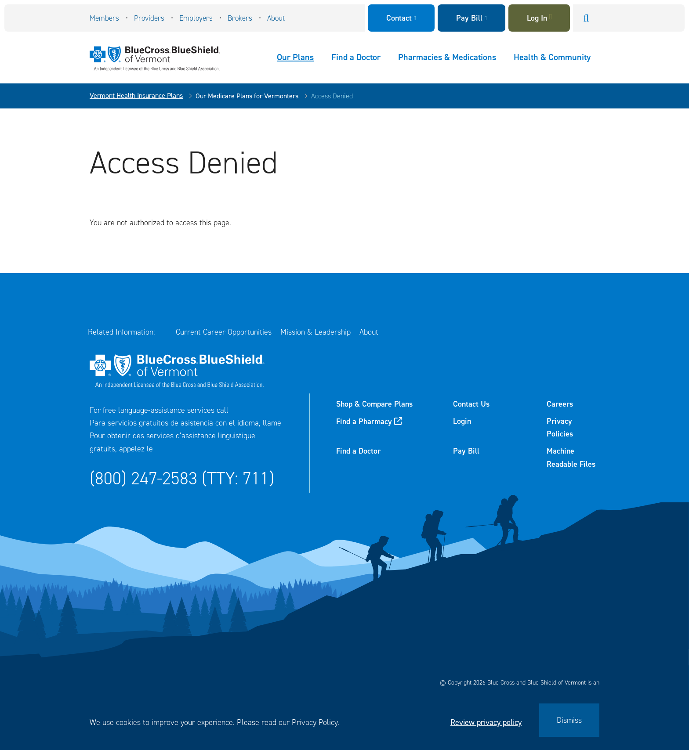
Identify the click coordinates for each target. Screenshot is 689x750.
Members (104, 18)
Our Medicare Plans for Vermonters (247, 96)
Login (462, 421)
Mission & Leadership (315, 332)
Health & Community (552, 57)
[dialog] (344, 720)
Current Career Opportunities (224, 332)
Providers (149, 18)
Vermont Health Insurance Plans (136, 95)
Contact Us (471, 404)
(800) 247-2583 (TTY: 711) (182, 478)
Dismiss (569, 720)
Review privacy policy (486, 722)
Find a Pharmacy (364, 421)
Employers (196, 18)
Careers (560, 404)
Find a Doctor (356, 57)
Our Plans (295, 57)
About (276, 18)
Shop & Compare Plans (374, 404)
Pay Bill (469, 18)
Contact (399, 18)
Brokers (240, 18)
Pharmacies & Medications (447, 57)
